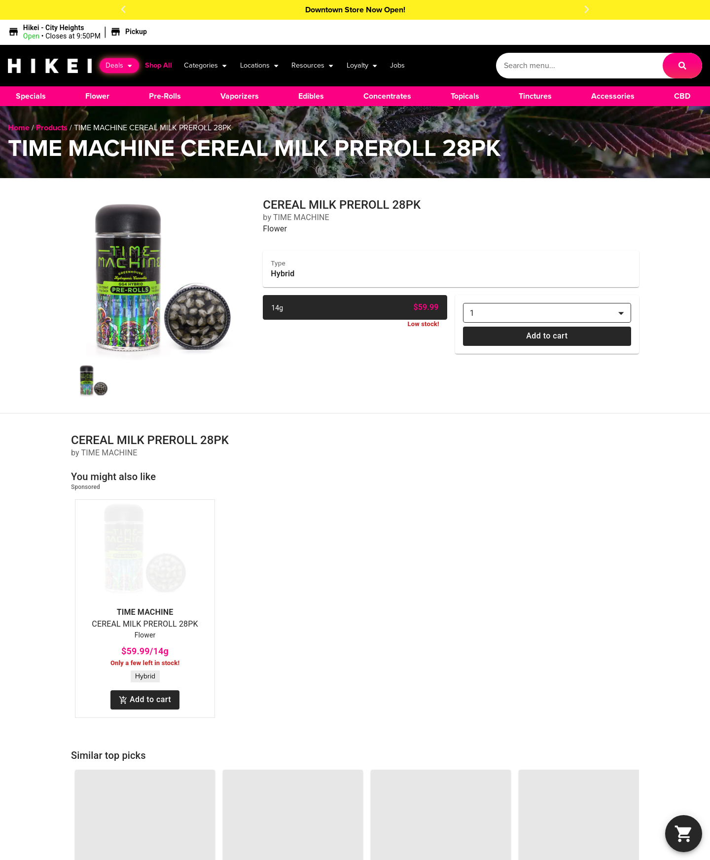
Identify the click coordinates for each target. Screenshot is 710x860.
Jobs (397, 65)
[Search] (682, 65)
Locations (260, 65)
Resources (312, 65)
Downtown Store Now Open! (355, 9)
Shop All (158, 65)
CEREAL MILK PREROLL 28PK (145, 624)
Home (19, 127)
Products (52, 127)
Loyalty (362, 65)
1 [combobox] (472, 313)
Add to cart (547, 336)
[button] (123, 9)
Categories (206, 65)
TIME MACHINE (145, 612)
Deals (119, 65)
